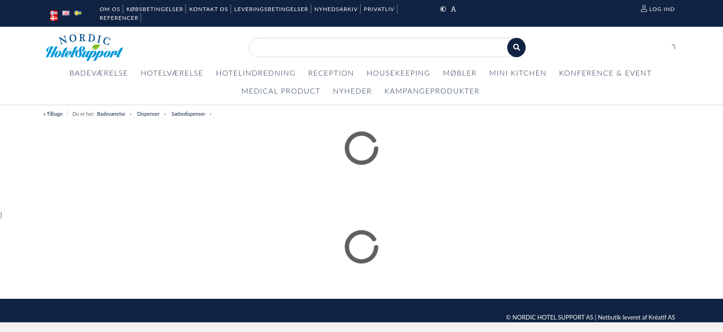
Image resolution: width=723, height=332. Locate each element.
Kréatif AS (662, 317)
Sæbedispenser (188, 114)
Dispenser (148, 114)
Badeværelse (111, 114)
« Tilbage (53, 114)
